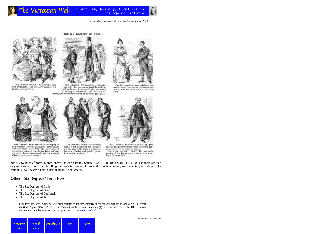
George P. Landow (85, 210)
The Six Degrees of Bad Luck (37, 193)
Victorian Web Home (98, 21)
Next (145, 21)
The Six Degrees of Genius (35, 190)
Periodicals (117, 21)
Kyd (136, 21)
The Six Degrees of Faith (34, 186)
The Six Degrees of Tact (34, 197)
